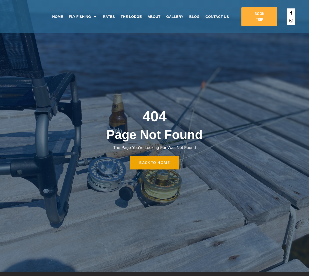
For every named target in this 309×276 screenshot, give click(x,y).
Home (57, 16)
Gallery (174, 16)
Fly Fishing (83, 17)
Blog (194, 16)
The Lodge (131, 16)
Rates (109, 16)
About (153, 16)
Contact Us (217, 16)
